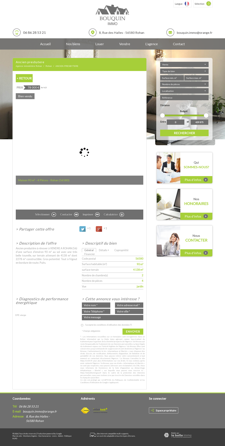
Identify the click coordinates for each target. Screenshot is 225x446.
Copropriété (121, 250)
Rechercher (184, 133)
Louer (99, 44)
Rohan (49, 66)
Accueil (45, 44)
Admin (60, 436)
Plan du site (17, 436)
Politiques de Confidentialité (127, 380)
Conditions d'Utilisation (89, 382)
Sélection (199, 3)
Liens (54, 436)
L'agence (151, 44)
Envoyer (133, 331)
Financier (89, 254)
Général (89, 250)
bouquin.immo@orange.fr (194, 32)
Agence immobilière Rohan (29, 66)
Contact (179, 44)
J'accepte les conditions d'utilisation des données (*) (108, 325)
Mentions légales (30, 436)
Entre (163, 121)
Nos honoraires (44, 436)
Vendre (124, 44)
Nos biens (73, 44)
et (188, 121)
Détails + (104, 250)
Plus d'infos (196, 179)
